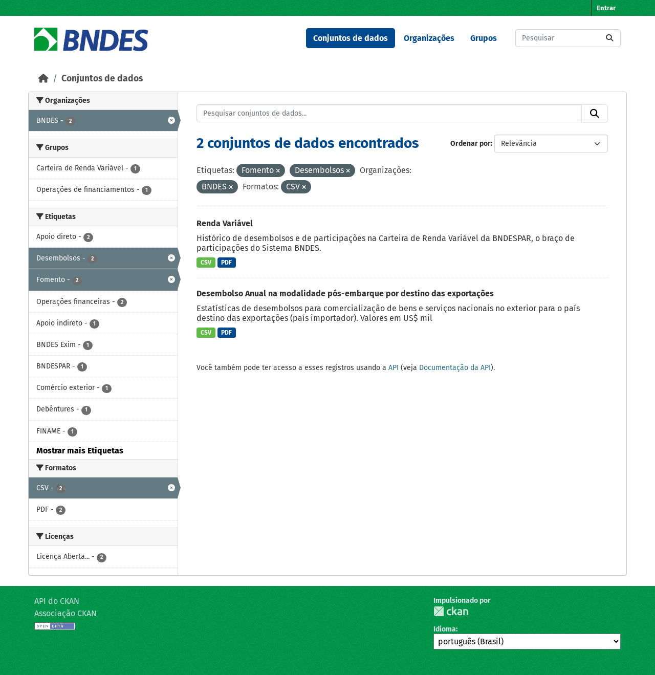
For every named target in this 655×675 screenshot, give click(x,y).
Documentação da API (455, 367)
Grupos (483, 38)
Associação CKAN (65, 613)
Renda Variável (224, 223)
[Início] (43, 78)
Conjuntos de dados (350, 38)
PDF (226, 262)
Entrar (606, 8)
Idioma (444, 629)
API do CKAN (56, 601)
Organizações (429, 38)
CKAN (450, 611)
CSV (206, 262)
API (393, 367)
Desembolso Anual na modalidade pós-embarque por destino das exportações (345, 293)
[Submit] (609, 38)
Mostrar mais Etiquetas (79, 450)
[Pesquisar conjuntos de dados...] (568, 38)
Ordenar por (470, 143)
